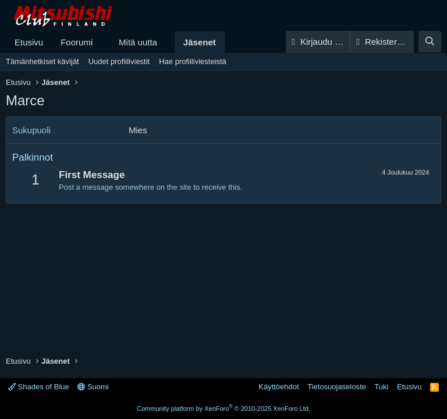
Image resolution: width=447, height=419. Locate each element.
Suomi (92, 386)
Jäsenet (199, 42)
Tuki (381, 386)
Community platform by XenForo (223, 408)
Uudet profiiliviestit (119, 61)
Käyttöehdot (278, 386)
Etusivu (29, 42)
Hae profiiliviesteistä (192, 61)
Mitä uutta (138, 42)
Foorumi (77, 42)
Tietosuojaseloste (336, 386)
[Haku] (429, 41)
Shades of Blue (38, 386)
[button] (102, 42)
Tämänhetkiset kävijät (42, 61)
